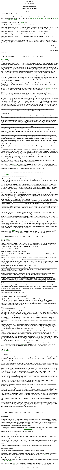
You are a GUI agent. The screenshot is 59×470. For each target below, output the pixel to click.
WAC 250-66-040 (5, 239)
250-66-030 (41, 18)
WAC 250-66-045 (12, 20)
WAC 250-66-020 (34, 18)
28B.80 (22, 22)
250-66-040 (47, 18)
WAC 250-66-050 (5, 415)
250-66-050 (55, 18)
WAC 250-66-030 (5, 174)
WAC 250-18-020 (49, 88)
